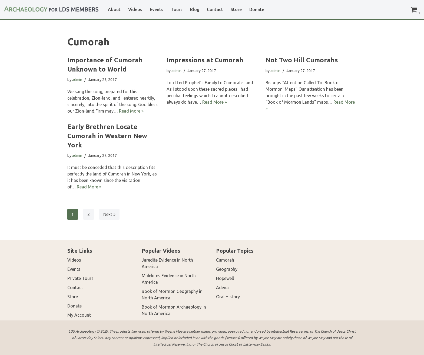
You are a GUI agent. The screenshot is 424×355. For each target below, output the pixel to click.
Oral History (228, 296)
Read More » (131, 111)
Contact (215, 9)
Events (156, 9)
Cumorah (225, 260)
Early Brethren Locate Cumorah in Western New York (107, 135)
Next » (109, 214)
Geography (226, 269)
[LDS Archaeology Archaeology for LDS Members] (51, 7)
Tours (177, 9)
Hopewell (225, 278)
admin (77, 79)
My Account (79, 315)
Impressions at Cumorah (205, 60)
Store (236, 9)
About (114, 9)
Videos (135, 9)
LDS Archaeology (82, 331)
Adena (222, 287)
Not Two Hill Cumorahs (302, 60)
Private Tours (80, 278)
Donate (256, 9)
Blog (194, 9)
